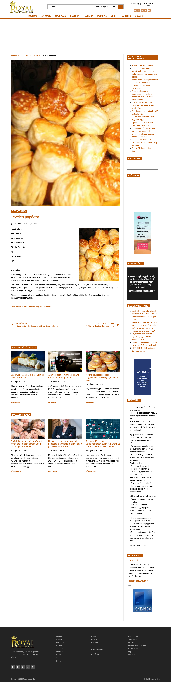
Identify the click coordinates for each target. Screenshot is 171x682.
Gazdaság (60, 16)
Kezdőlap (15, 56)
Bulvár (139, 16)
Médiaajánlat (133, 636)
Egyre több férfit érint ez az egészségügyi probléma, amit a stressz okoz (144, 337)
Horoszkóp (134, 560)
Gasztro (126, 16)
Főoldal (32, 16)
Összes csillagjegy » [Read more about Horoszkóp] (139, 581)
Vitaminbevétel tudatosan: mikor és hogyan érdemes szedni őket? (143, 105)
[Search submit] (120, 7)
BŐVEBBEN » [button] (15, 402)
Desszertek (35, 56)
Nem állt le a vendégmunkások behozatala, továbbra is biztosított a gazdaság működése (65, 444)
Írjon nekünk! (133, 655)
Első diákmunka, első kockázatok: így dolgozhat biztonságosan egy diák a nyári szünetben (27, 444)
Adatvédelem (133, 649)
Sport (114, 16)
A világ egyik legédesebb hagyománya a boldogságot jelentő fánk (102, 377)
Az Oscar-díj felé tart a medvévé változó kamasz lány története (144, 142)
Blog (129, 652)
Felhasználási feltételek (137, 645)
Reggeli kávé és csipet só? (143, 65)
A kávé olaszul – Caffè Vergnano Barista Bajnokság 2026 (63, 376)
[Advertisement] (85, 36)
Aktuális (46, 16)
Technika (88, 16)
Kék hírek (95, 642)
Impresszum (132, 639)
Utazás (94, 639)
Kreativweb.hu (155, 679)
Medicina (102, 16)
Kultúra (74, 16)
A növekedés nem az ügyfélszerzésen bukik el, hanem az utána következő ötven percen (103, 444)
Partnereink (132, 642)
